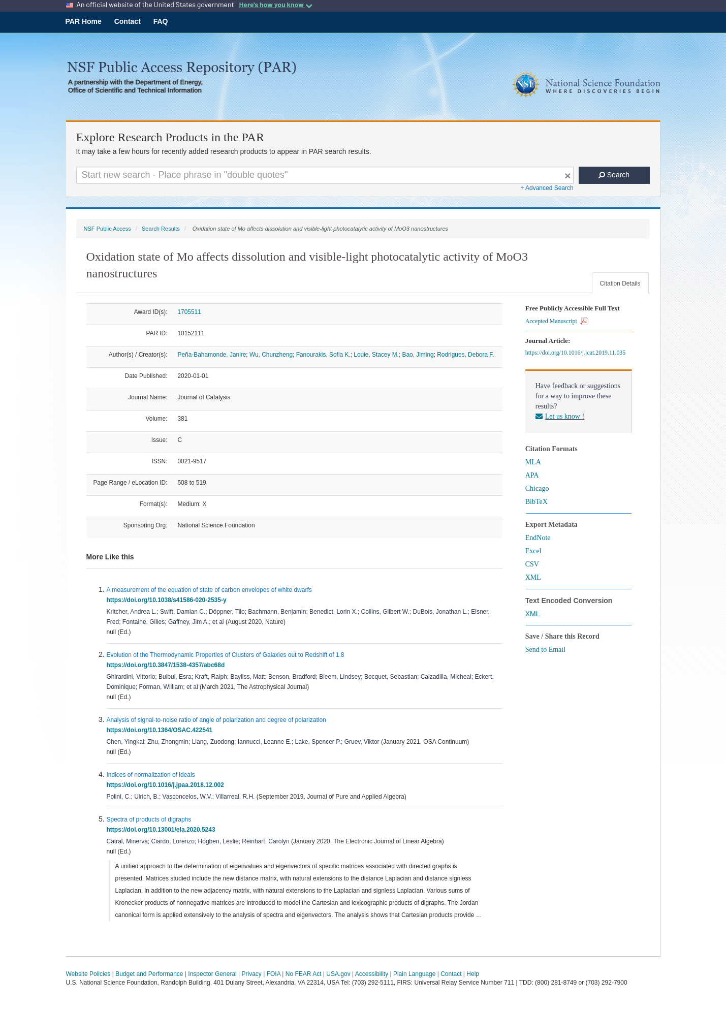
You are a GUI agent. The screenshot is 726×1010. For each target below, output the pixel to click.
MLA (533, 462)
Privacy (252, 973)
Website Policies (88, 973)
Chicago (537, 488)
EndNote (538, 538)
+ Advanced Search (546, 188)
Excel (533, 551)
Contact (127, 21)
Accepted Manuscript (556, 321)
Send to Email (545, 649)
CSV (532, 564)
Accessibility (371, 973)
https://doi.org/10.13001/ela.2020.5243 (163, 829)
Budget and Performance (149, 973)
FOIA (273, 973)
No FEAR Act (304, 973)
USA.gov (338, 973)
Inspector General (212, 973)
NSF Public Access (107, 229)
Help (472, 973)
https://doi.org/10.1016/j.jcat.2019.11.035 (576, 352)
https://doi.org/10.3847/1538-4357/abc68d (167, 665)
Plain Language (414, 973)
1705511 (189, 311)
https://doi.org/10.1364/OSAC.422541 (161, 730)
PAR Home (84, 21)
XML (533, 577)
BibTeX (536, 502)
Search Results (161, 229)
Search (613, 175)
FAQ (160, 21)
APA (532, 475)
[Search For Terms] (325, 175)
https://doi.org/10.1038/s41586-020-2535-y (168, 600)
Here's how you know (275, 4)
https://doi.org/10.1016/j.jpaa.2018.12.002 (167, 784)
